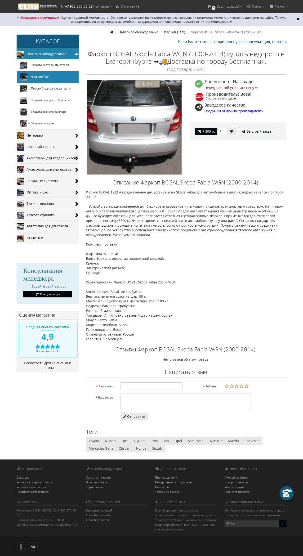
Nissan (110, 441)
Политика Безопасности (33, 492)
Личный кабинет (236, 477)
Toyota (94, 441)
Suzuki (157, 448)
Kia (166, 441)
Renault (216, 441)
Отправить (134, 416)
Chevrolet (252, 441)
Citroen (124, 448)
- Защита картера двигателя (44, 65)
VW (155, 441)
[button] (224, 6)
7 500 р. (206, 131)
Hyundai (140, 441)
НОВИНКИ (30, 238)
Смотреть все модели (221, 98)
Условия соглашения (31, 487)
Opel (178, 441)
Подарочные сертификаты (173, 482)
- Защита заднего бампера (43, 112)
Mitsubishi (196, 441)
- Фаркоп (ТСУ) (34, 77)
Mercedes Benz (101, 448)
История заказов (236, 482)
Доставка (23, 477)
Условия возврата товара (34, 482)
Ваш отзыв (105, 397)
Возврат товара (97, 482)
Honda (141, 448)
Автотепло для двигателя (42, 226)
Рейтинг (211, 386)
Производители (166, 477)
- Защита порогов (37, 123)
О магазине (127, 6)
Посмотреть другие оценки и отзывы (47, 365)
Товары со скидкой (168, 492)
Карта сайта (94, 487)
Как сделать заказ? (99, 510)
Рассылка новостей (237, 492)
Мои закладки (234, 487)
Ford (125, 441)
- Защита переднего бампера (45, 100)
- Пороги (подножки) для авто (45, 88)
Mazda (233, 441)
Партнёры (162, 487)
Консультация (47, 294)
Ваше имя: (105, 386)
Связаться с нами (98, 477)
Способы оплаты (97, 520)
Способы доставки (98, 515)
